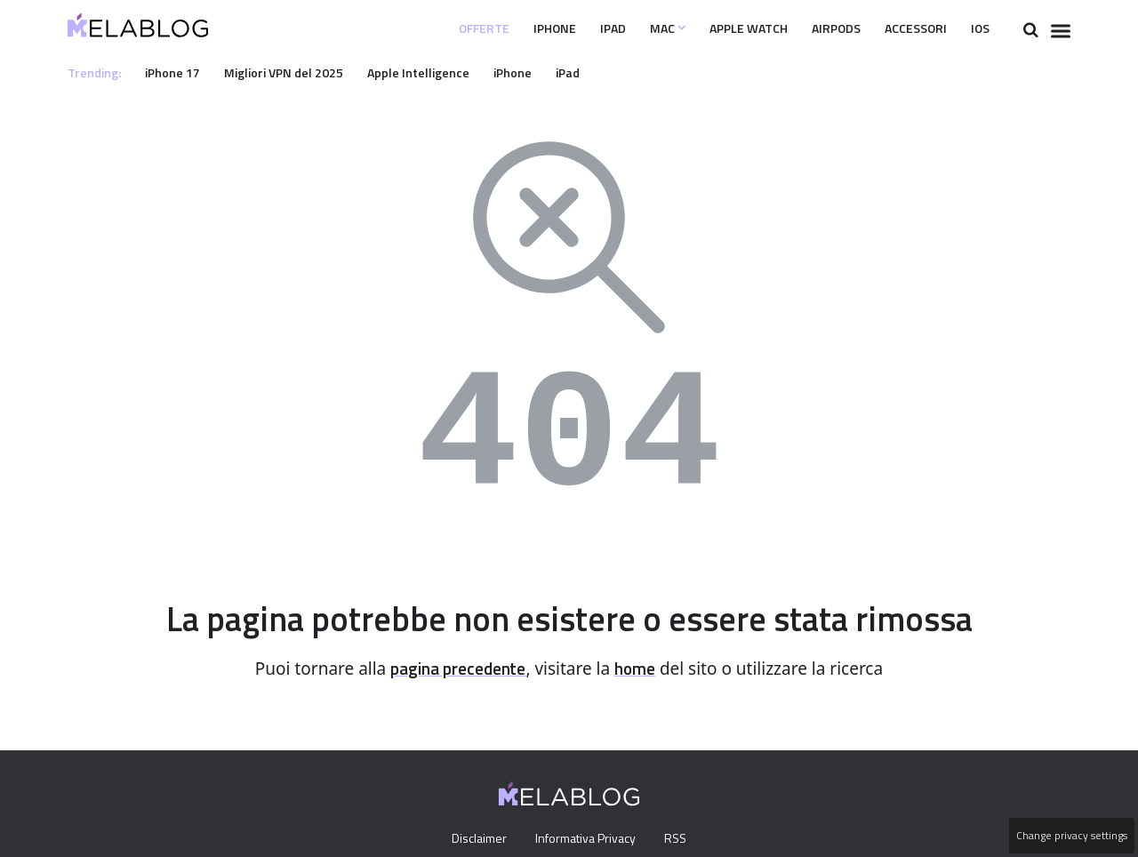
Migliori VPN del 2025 (296, 72)
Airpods (816, 28)
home (641, 669)
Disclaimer (474, 839)
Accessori (906, 28)
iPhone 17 (178, 72)
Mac (629, 28)
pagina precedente (455, 669)
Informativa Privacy (585, 839)
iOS (979, 28)
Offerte (429, 28)
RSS (680, 839)
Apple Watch (718, 28)
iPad (569, 28)
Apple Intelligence (436, 72)
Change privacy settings (1070, 835)
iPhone (507, 28)
